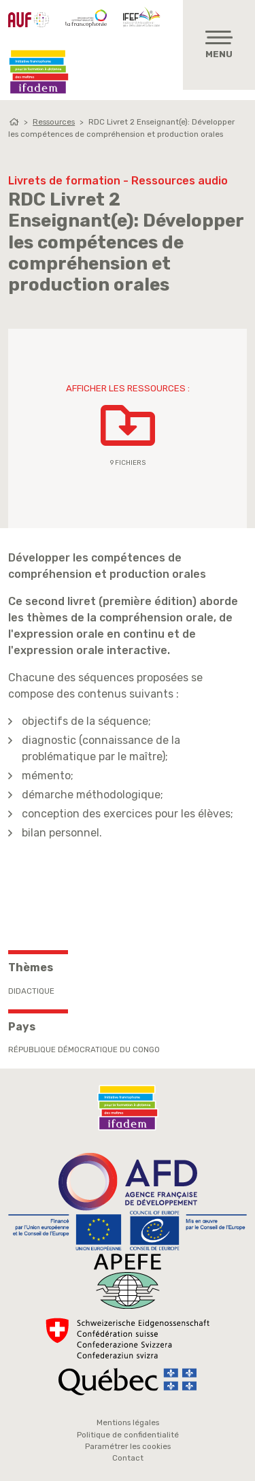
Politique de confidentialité (128, 1434)
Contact (127, 1458)
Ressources (54, 122)
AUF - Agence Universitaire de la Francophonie (28, 19)
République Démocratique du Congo (84, 1049)
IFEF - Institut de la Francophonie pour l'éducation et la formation (143, 16)
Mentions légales (128, 1422)
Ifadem (38, 72)
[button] (128, 428)
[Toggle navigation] (219, 45)
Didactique (31, 991)
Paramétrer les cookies (128, 1446)
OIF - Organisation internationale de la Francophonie (86, 18)
